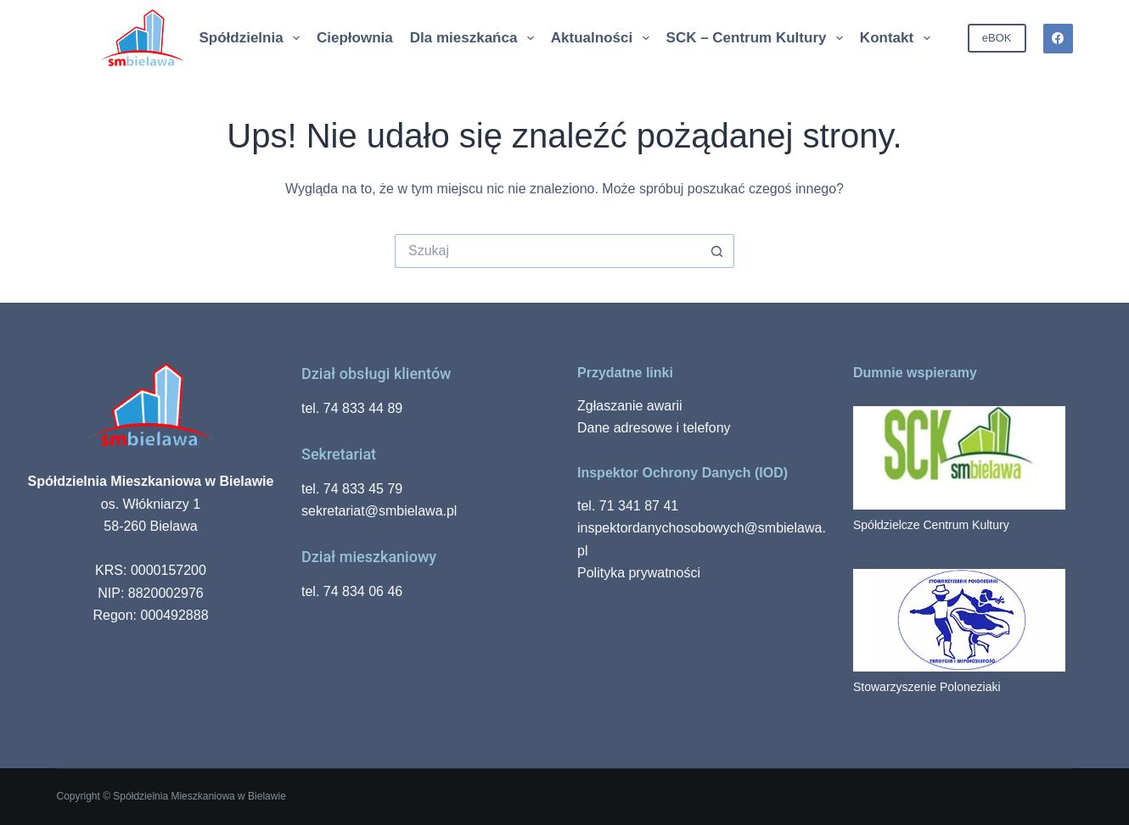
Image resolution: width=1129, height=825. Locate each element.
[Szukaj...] (547, 251)
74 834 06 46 (362, 591)
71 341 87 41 (638, 506)
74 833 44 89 (362, 408)
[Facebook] (1058, 38)
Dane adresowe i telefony (654, 428)
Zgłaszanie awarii (629, 406)
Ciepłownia (355, 38)
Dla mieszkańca (473, 38)
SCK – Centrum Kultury (755, 38)
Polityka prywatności (638, 573)
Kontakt (896, 38)
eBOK (997, 37)
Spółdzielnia (250, 38)
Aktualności (601, 38)
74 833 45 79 (362, 489)
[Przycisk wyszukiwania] (717, 251)
